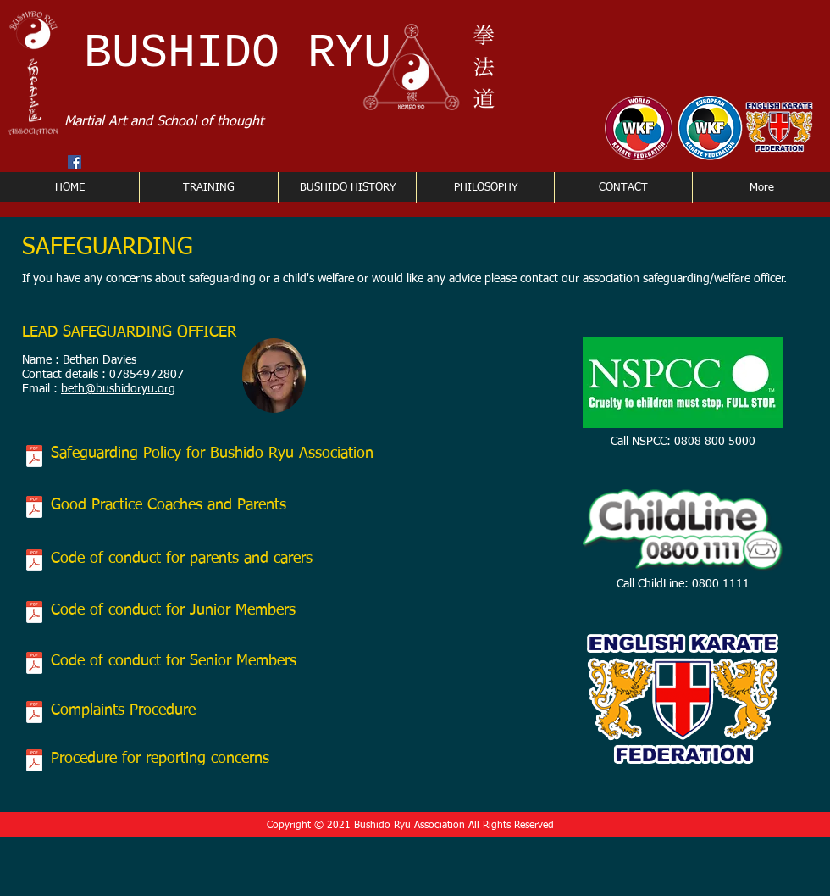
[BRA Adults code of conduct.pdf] (34, 664)
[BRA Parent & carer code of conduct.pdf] (34, 562)
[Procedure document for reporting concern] (34, 762)
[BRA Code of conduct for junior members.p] (34, 613)
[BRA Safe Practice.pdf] (34, 508)
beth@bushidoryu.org (118, 389)
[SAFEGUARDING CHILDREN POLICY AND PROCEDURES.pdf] (34, 458)
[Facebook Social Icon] (74, 162)
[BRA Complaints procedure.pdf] (34, 713)
